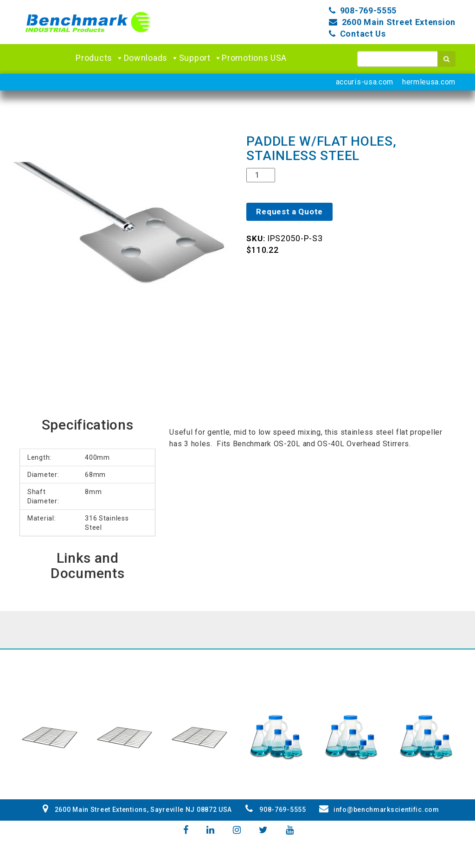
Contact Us (363, 34)
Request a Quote (289, 211)
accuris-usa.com (365, 81)
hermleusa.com (429, 81)
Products (99, 58)
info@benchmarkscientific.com (379, 809)
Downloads (151, 58)
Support (200, 58)
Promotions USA (254, 58)
